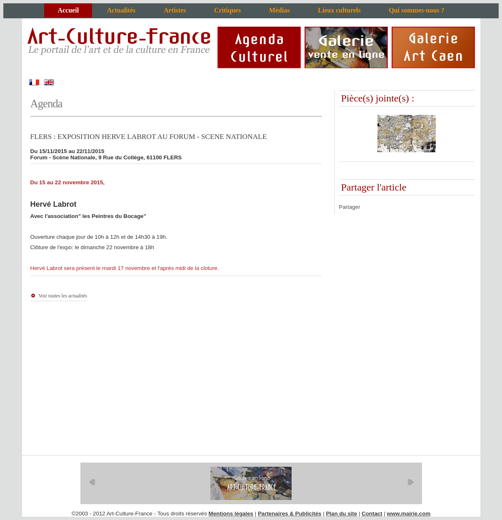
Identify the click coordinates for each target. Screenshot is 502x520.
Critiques (227, 10)
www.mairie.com (409, 513)
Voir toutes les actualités (63, 296)
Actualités (121, 10)
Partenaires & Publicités (290, 513)
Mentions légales (231, 513)
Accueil (68, 10)
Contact (372, 513)
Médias (279, 10)
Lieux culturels (339, 10)
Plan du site (341, 513)
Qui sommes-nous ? (416, 10)
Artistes (175, 10)
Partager (349, 207)
